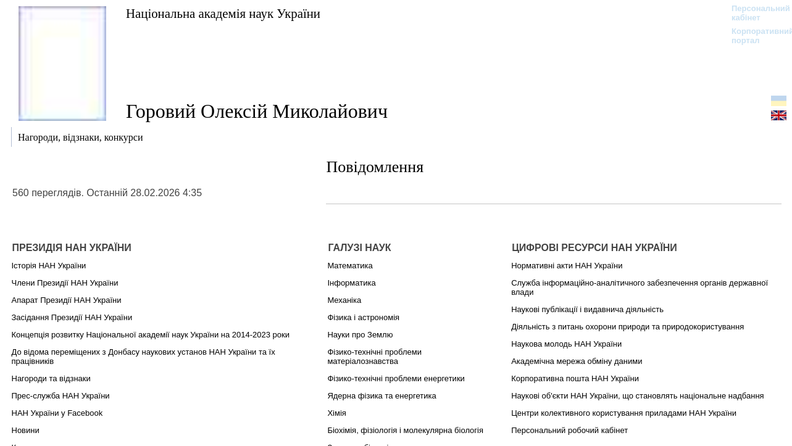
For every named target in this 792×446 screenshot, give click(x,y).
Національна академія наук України (223, 13)
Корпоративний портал (755, 36)
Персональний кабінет (755, 13)
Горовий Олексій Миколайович (257, 111)
